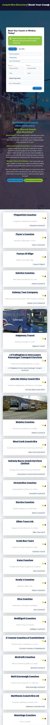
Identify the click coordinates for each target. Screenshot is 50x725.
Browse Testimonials (15, 180)
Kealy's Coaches (38, 590)
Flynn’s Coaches (38, 245)
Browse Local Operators (33, 180)
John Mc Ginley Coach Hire (35, 390)
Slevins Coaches (38, 513)
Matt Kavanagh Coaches (35, 687)
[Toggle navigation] (48, 5)
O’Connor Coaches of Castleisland (32, 648)
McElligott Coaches (37, 629)
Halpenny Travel (38, 346)
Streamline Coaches (37, 493)
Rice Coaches (39, 610)
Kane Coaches (39, 571)
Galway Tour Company (36, 303)
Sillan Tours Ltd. (39, 532)
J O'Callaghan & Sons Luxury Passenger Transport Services (25, 369)
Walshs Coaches (38, 433)
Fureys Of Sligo (39, 264)
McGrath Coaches (38, 668)
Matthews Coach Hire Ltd (35, 707)
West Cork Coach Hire (36, 452)
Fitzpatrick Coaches (37, 226)
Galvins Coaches (38, 284)
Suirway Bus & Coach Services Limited (31, 474)
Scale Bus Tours (39, 552)
